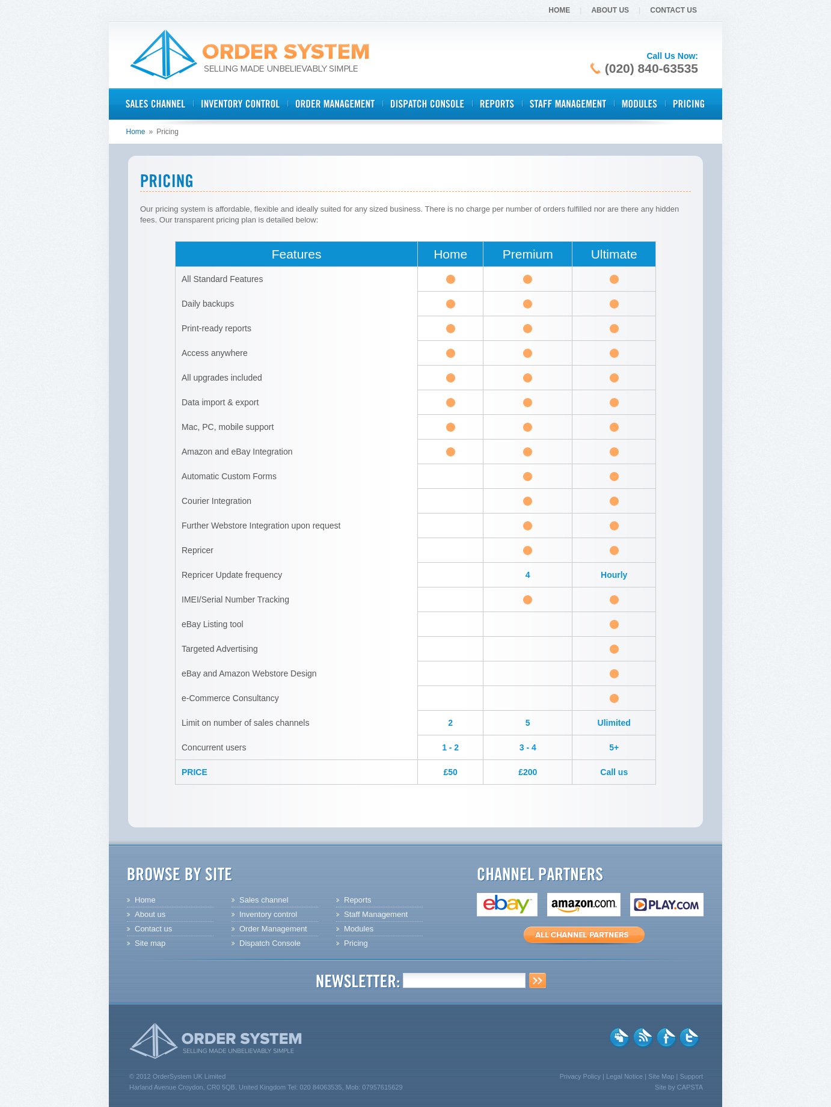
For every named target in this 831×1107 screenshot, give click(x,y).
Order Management (273, 928)
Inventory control (268, 914)
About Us (610, 10)
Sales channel (264, 899)
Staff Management (376, 914)
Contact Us (673, 10)
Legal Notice (624, 1076)
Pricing (356, 943)
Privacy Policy (579, 1076)
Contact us (153, 928)
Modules (358, 928)
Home (559, 10)
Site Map (661, 1076)
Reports (358, 899)
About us (150, 914)
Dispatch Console (270, 943)
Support (691, 1076)
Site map (150, 943)
